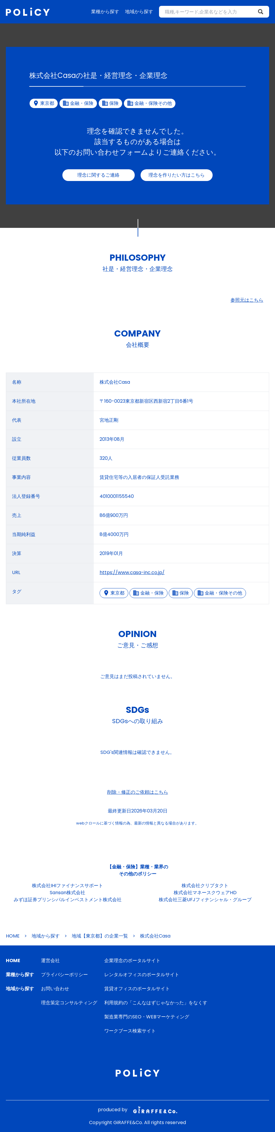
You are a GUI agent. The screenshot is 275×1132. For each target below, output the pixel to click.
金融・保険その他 (220, 593)
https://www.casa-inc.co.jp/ (132, 572)
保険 (180, 593)
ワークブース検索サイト (130, 1030)
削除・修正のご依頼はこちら (137, 792)
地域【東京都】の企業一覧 (100, 936)
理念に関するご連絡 (98, 175)
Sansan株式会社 (67, 892)
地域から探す (139, 11)
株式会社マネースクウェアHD (205, 892)
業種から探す (105, 11)
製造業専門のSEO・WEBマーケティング (146, 1016)
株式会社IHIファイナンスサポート (67, 885)
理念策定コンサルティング (69, 1002)
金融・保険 (148, 593)
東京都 (113, 593)
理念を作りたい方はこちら (176, 175)
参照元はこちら (246, 300)
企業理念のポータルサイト (132, 960)
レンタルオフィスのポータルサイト (141, 974)
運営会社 (50, 960)
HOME (13, 936)
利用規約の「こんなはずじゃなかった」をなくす (155, 1002)
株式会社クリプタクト (205, 885)
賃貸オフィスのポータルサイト (137, 988)
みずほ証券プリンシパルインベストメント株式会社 (68, 899)
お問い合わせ (55, 988)
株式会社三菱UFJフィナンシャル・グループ (205, 899)
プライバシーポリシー (64, 974)
